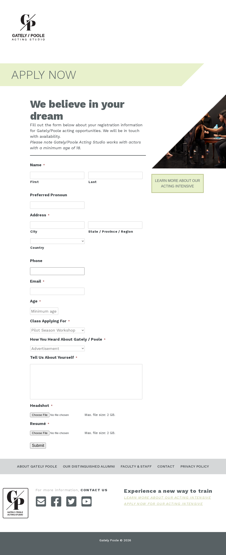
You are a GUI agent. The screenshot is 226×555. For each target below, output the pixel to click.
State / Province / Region (110, 232)
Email (37, 281)
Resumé (39, 423)
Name (37, 164)
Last (93, 182)
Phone (36, 260)
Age (35, 301)
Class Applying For (50, 321)
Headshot (41, 405)
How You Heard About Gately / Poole (67, 339)
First (34, 182)
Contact (166, 466)
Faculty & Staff (136, 466)
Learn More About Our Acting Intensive (167, 497)
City (33, 232)
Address (39, 215)
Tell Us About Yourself (53, 357)
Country (37, 248)
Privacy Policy (194, 466)
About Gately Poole (37, 466)
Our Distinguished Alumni (89, 466)
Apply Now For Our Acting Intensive (163, 504)
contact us (94, 490)
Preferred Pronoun (48, 195)
